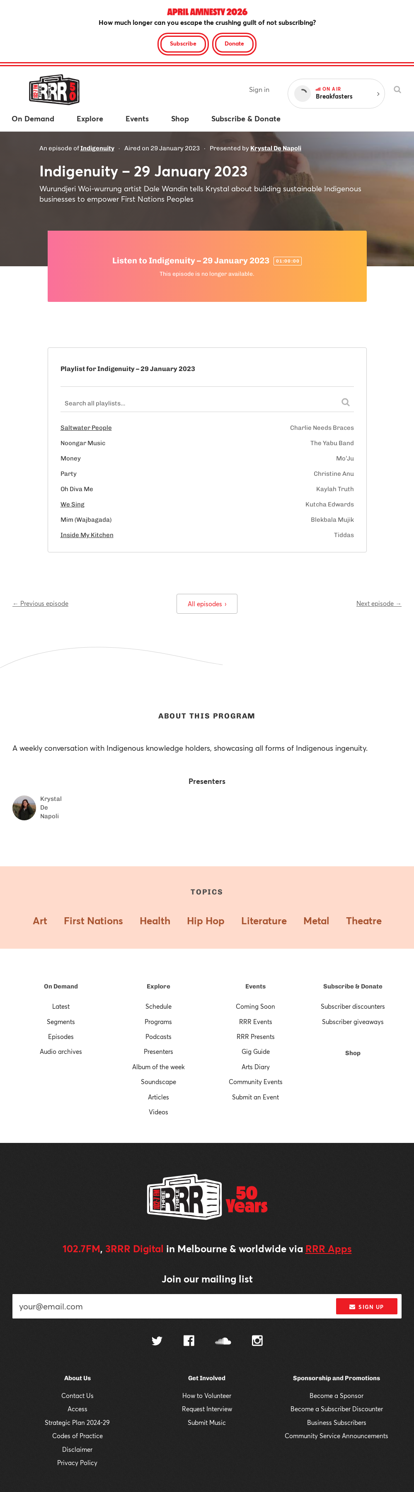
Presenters (158, 1051)
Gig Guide (256, 1051)
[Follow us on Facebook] (189, 1341)
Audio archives (61, 1051)
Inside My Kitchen (87, 535)
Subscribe (183, 43)
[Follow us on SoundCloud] (223, 1342)
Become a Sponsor (336, 1395)
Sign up (366, 1307)
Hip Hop (206, 920)
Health (155, 920)
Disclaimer (77, 1449)
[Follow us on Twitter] (157, 1341)
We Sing (73, 504)
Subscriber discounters (353, 1006)
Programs (158, 1021)
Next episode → (379, 603)
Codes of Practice (77, 1436)
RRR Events (255, 1021)
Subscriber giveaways (353, 1021)
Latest (61, 1006)
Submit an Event (255, 1097)
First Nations (93, 920)
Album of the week (158, 1067)
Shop (353, 1053)
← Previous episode (40, 603)
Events (255, 986)
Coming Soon (255, 1006)
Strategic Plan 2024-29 (77, 1422)
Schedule (158, 1006)
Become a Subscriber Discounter (337, 1409)
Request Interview (207, 1409)
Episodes (61, 1036)
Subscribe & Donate (353, 986)
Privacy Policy (77, 1462)
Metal (316, 920)
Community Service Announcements (336, 1436)
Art (40, 920)
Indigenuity (97, 148)
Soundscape (158, 1081)
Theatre (364, 920)
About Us (77, 1378)
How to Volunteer (206, 1395)
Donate (234, 43)
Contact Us (77, 1395)
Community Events (256, 1081)
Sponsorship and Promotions (336, 1378)
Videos (158, 1112)
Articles (158, 1097)
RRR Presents (256, 1036)
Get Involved (206, 1378)
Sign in (259, 89)
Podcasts (158, 1036)
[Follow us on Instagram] (257, 1341)
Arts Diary (256, 1067)
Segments (61, 1021)
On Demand (61, 986)
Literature (264, 920)
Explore (158, 986)
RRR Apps (328, 1248)
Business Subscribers (336, 1422)
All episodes (207, 604)
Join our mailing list (207, 1278)
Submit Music (207, 1422)
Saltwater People (86, 427)
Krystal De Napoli (275, 148)
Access (77, 1409)
